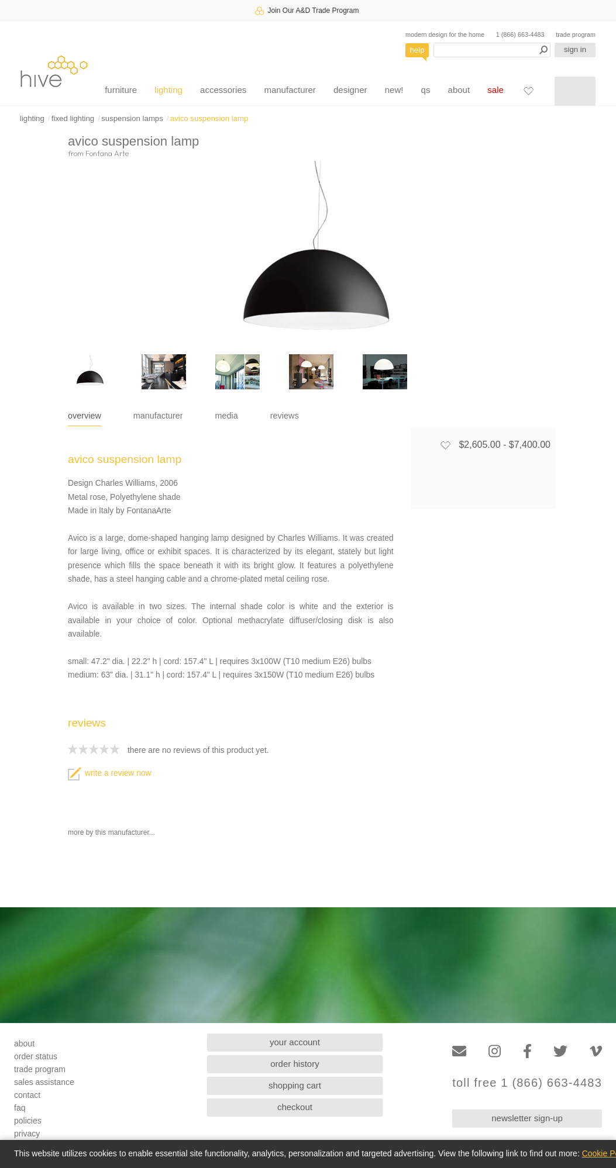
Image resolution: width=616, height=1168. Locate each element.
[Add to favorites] (445, 445)
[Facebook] (527, 1051)
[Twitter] (560, 1051)
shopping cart (295, 1085)
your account (295, 1042)
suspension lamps (132, 118)
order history (294, 1064)
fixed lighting (72, 118)
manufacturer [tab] (158, 415)
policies (28, 1120)
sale (495, 90)
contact (27, 1095)
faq (19, 1107)
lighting (168, 90)
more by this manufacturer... (111, 832)
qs (426, 90)
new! (394, 90)
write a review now (109, 773)
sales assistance (44, 1082)
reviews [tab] (284, 415)
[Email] (459, 1051)
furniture (121, 90)
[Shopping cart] (575, 91)
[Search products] (491, 50)
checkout (294, 1107)
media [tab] (226, 415)
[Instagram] (494, 1051)
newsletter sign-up (527, 1118)
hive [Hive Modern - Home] (53, 71)
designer (350, 90)
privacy (27, 1133)
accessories (223, 90)
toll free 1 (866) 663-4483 (527, 1083)
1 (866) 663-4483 (520, 34)
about (459, 90)
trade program (576, 34)
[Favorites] (528, 91)
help (417, 50)
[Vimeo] (596, 1051)
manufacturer (289, 90)
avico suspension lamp (209, 118)
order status (35, 1056)
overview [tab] (84, 415)
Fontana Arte (107, 153)
